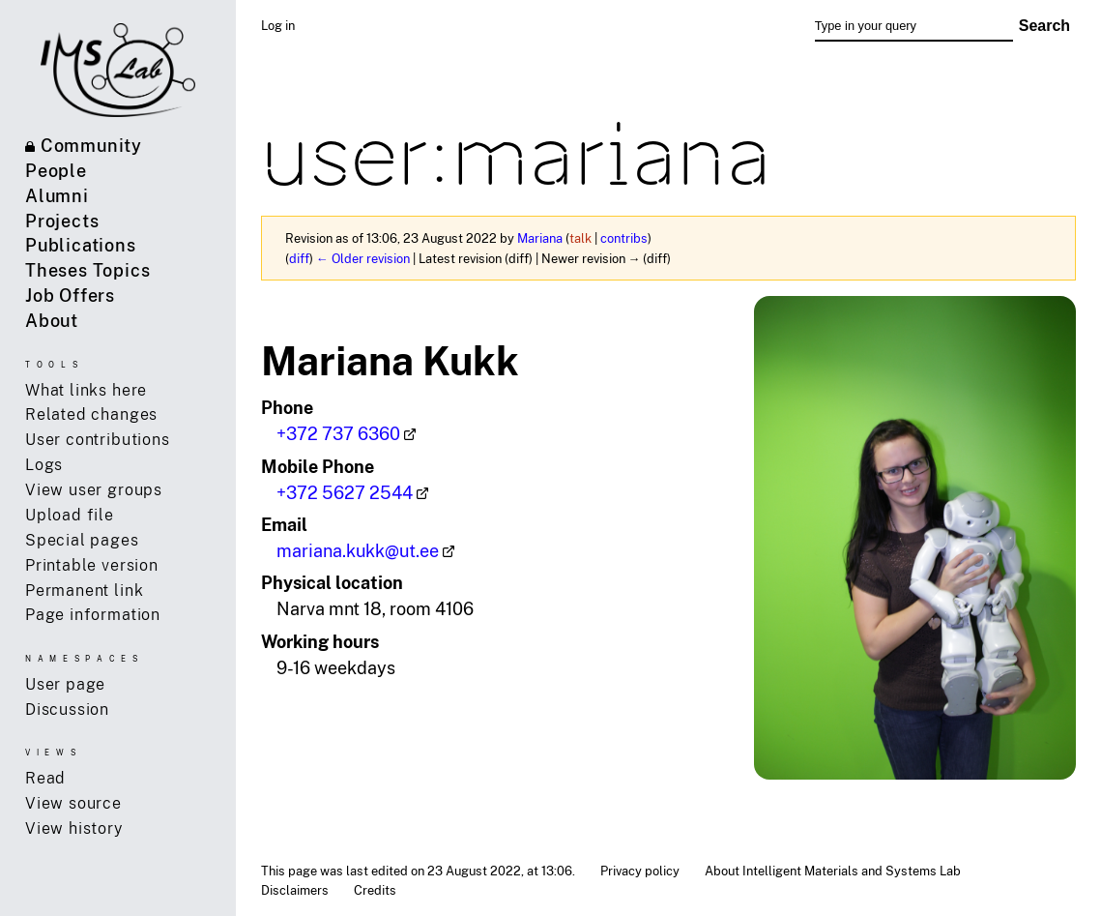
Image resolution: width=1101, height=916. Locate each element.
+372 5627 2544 (344, 492)
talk (580, 238)
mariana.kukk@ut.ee (357, 550)
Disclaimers (295, 890)
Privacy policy (640, 870)
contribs (624, 238)
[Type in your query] (914, 26)
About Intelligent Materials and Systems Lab (833, 870)
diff (299, 258)
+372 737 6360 (338, 433)
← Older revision (363, 258)
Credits (375, 890)
